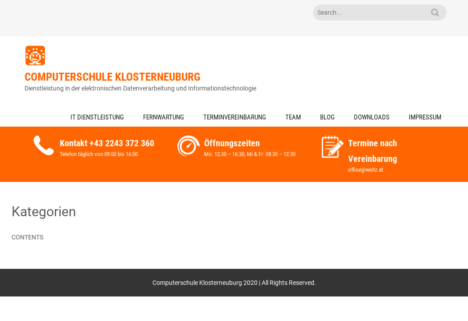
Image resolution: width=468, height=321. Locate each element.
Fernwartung (163, 117)
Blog (327, 117)
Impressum (425, 117)
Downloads (372, 117)
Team (293, 117)
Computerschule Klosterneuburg (113, 76)
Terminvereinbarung (234, 117)
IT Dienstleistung (97, 117)
